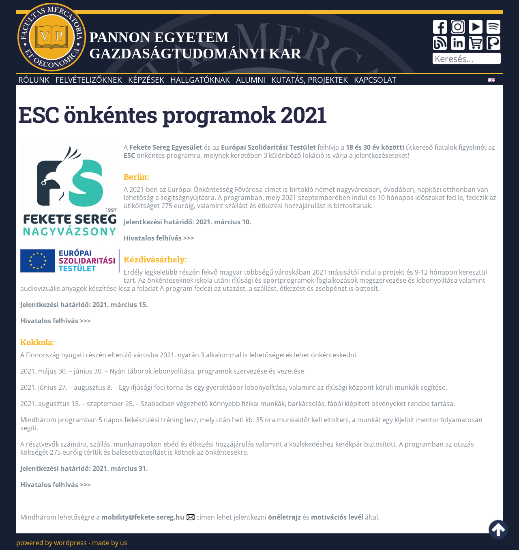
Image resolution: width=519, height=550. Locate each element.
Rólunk (33, 79)
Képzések (146, 79)
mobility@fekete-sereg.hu (142, 517)
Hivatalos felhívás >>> (159, 238)
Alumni (250, 79)
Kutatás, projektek (309, 79)
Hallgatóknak (200, 79)
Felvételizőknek (89, 79)
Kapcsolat (375, 79)
